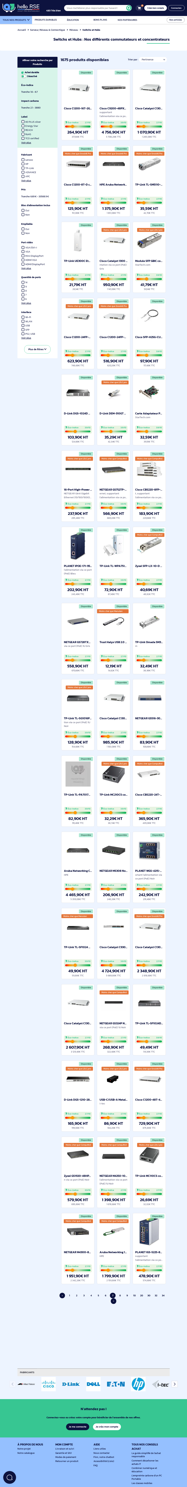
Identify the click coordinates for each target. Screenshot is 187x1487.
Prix (23, 189)
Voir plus (26, 143)
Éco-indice (27, 85)
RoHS (26, 134)
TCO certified (31, 138)
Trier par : (132, 59)
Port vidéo (27, 242)
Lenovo (27, 160)
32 (156, 1295)
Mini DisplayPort (33, 256)
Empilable (27, 224)
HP (25, 164)
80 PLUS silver (31, 122)
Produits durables (45, 19)
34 (163, 1295)
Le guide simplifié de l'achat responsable (145, 1455)
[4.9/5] (57, 8)
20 (141, 1295)
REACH (27, 130)
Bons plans (100, 19)
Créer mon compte (157, 8)
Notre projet (23, 1448)
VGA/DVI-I (29, 247)
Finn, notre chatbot (103, 1457)
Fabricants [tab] (27, 1372)
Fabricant (26, 155)
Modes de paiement (65, 1457)
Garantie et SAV (63, 1453)
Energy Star (30, 126)
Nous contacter (101, 1453)
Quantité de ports (31, 277)
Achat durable (36, 74)
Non (26, 215)
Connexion (176, 8)
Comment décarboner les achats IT (148, 1462)
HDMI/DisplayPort (33, 264)
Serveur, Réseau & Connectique (48, 30)
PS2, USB (28, 334)
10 (134, 1295)
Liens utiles (99, 1448)
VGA (26, 252)
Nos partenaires (127, 20)
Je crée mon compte (107, 1427)
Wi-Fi (26, 317)
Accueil (21, 30)
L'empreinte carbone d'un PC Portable (146, 1477)
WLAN (27, 321)
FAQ (96, 1465)
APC (26, 176)
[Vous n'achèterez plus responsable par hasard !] (100, 8)
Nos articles (176, 19)
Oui (25, 210)
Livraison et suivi (63, 1448)
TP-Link (28, 168)
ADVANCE (29, 172)
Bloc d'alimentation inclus (36, 205)
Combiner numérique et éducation (143, 1470)
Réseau (74, 30)
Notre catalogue (25, 1453)
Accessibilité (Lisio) (103, 1461)
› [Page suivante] (113, 1301)
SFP (26, 330)
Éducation (73, 20)
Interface (26, 312)
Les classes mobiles (141, 1483)
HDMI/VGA (29, 260)
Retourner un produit (65, 1461)
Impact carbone (30, 101)
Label (24, 117)
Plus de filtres (37, 349)
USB (26, 325)
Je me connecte (77, 1427)
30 (148, 1295)
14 (24, 282)
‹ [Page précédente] (62, 1295)
